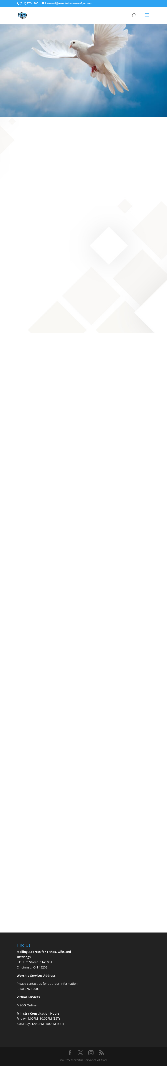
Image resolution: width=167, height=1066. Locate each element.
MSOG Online (27, 1005)
